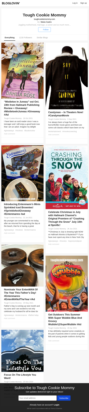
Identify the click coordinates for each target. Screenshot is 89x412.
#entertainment (54, 131)
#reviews (19, 131)
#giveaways (9, 131)
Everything (10, 37)
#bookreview (29, 131)
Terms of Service (56, 408)
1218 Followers (25, 37)
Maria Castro (46, 22)
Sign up (83, 3)
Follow (44, 29)
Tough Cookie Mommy (13, 118)
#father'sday (33, 315)
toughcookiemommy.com (44, 19)
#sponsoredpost (75, 241)
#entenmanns (30, 230)
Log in (75, 3)
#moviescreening (69, 131)
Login (56, 405)
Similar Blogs (42, 37)
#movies (63, 241)
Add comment (9, 134)
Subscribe (63, 398)
